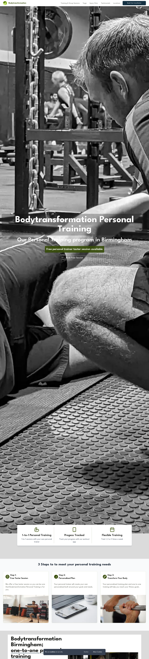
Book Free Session (74, 258)
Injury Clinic (94, 3)
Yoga (85, 3)
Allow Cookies (97, 652)
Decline (86, 652)
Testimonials (105, 3)
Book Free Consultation (134, 3)
